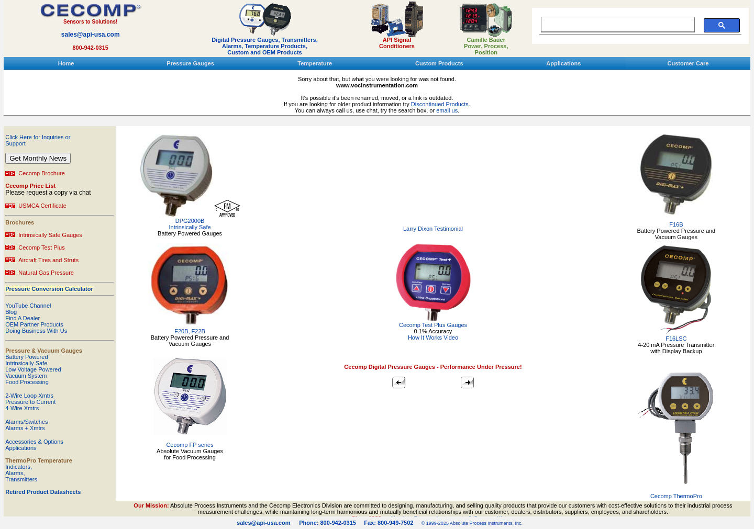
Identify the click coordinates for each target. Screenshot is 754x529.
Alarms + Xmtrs (25, 428)
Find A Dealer (22, 318)
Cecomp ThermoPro (676, 496)
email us (447, 110)
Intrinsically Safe (26, 363)
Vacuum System (26, 376)
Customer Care (688, 63)
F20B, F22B (189, 331)
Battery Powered (26, 357)
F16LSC (676, 338)
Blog (11, 312)
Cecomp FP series (189, 445)
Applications (563, 63)
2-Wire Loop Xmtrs (29, 395)
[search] (615, 24)
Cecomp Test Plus (41, 247)
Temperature (314, 63)
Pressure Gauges (190, 63)
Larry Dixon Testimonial (433, 229)
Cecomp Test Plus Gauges (433, 322)
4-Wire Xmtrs (22, 408)
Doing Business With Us (36, 331)
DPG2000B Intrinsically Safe (190, 224)
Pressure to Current (30, 402)
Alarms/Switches (26, 422)
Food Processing (27, 382)
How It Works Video (433, 337)
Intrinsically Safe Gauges (50, 235)
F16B (676, 224)
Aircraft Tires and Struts (48, 260)
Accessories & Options (34, 441)
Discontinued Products (440, 104)
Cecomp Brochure (41, 173)
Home (66, 63)
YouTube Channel (28, 305)
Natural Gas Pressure (46, 272)
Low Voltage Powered (33, 369)
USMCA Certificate (42, 205)
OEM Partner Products (34, 324)
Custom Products (439, 63)
